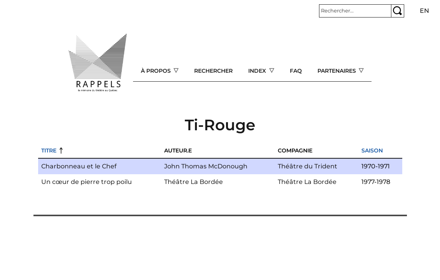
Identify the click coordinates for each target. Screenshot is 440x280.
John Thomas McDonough (205, 166)
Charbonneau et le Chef (79, 166)
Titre (48, 150)
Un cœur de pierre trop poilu (86, 182)
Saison (372, 150)
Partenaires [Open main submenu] (337, 70)
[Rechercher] (355, 11)
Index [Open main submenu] (258, 70)
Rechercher (213, 70)
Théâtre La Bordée (193, 182)
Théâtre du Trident (307, 166)
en (424, 10)
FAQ (296, 70)
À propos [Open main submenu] (156, 70)
